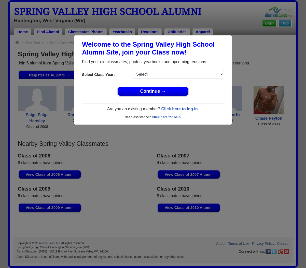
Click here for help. (167, 117)
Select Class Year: (98, 74)
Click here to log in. (180, 109)
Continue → (153, 91)
